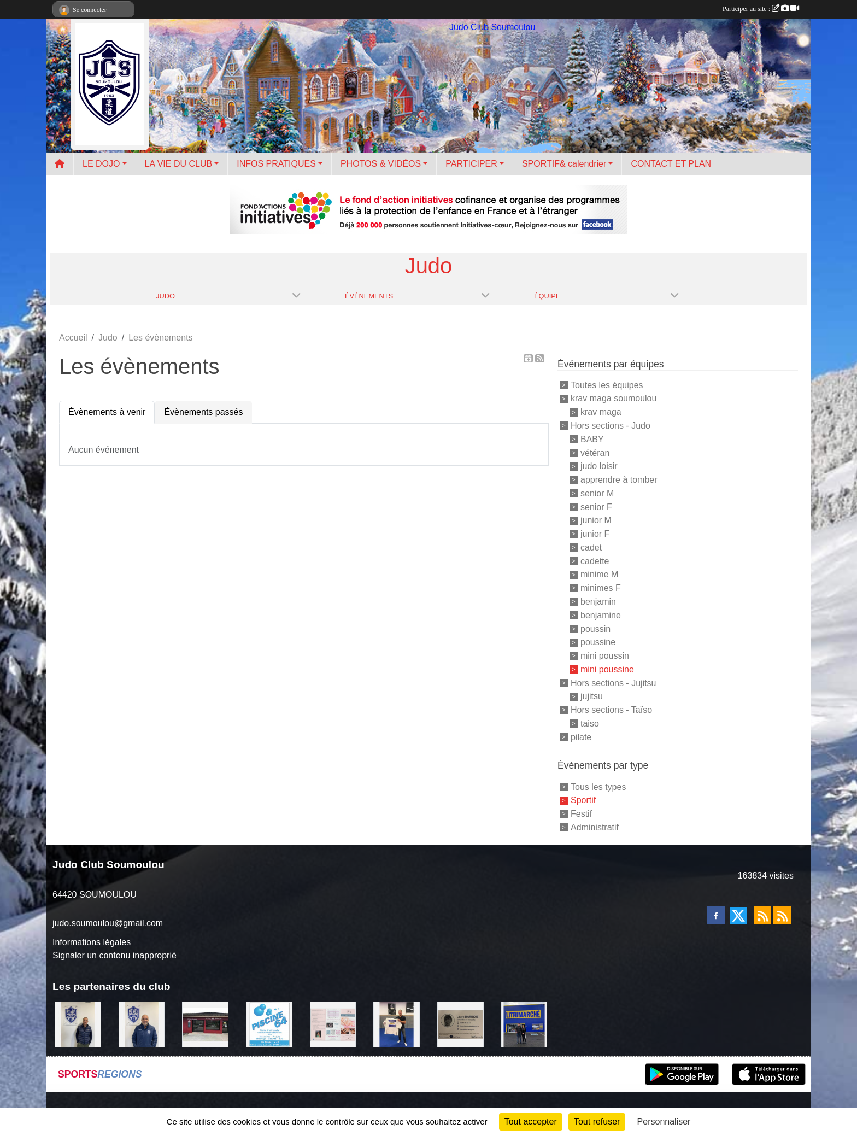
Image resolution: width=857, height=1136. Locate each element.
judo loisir (599, 466)
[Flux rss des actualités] (762, 915)
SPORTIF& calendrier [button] (564, 163)
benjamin (598, 601)
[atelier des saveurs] (205, 1023)
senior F (596, 506)
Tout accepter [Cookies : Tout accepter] (530, 1121)
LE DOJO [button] (101, 163)
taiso (589, 723)
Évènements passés (203, 412)
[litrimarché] (524, 1023)
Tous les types (598, 786)
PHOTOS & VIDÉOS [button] (381, 163)
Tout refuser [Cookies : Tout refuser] (597, 1121)
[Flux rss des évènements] (782, 915)
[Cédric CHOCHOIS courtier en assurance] (78, 1023)
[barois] (460, 1023)
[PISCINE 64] (269, 1023)
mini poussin (604, 655)
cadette (594, 560)
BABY (592, 439)
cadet (591, 547)
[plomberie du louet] (142, 1023)
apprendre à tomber (619, 479)
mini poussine (607, 669)
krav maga (600, 412)
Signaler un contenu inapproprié (114, 955)
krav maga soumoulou (613, 398)
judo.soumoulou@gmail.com (107, 923)
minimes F (600, 588)
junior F (594, 533)
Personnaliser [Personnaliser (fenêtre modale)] (664, 1121)
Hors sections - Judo (610, 425)
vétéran (594, 452)
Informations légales (91, 942)
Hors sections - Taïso (611, 710)
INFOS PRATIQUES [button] (276, 163)
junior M (596, 520)
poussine (597, 642)
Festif (581, 813)
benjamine (600, 615)
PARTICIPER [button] (471, 163)
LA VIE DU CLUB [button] (179, 163)
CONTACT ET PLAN (671, 163)
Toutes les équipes (607, 384)
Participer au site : (761, 9)
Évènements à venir (106, 412)
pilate (581, 736)
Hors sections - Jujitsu (613, 682)
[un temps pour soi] (333, 1023)
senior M (597, 493)
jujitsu (591, 696)
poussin (595, 628)
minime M (599, 574)
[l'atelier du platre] (396, 1023)
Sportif (583, 800)
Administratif (595, 827)
